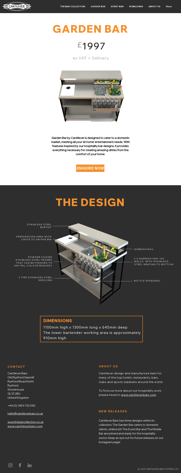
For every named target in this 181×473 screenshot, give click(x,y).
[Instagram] (10, 465)
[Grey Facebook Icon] (20, 465)
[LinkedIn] (29, 465)
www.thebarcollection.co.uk (26, 422)
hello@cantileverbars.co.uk (25, 413)
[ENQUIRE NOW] (90, 168)
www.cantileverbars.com (138, 395)
